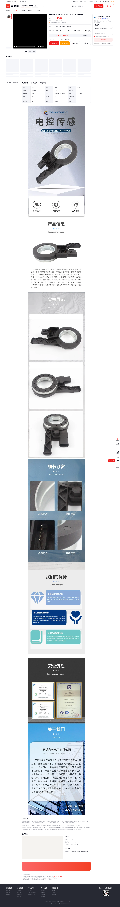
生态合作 (43, 894)
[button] (9, 48)
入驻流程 (19, 890)
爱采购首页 (75, 1)
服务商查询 (19, 894)
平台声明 (43, 890)
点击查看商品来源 (57, 876)
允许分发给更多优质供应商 (101, 36)
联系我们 (30, 10)
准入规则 (30, 890)
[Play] (15, 46)
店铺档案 (23, 10)
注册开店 (112, 1)
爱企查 (53, 890)
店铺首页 (8, 10)
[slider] (25, 46)
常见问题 (8, 892)
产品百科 (43, 892)
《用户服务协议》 (103, 43)
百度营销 (54, 894)
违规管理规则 (31, 894)
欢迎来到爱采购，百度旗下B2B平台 (13, 1)
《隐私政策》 (109, 43)
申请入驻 (19, 892)
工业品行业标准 (32, 892)
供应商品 (15, 10)
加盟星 (53, 892)
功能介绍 (8, 890)
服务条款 (8, 894)
